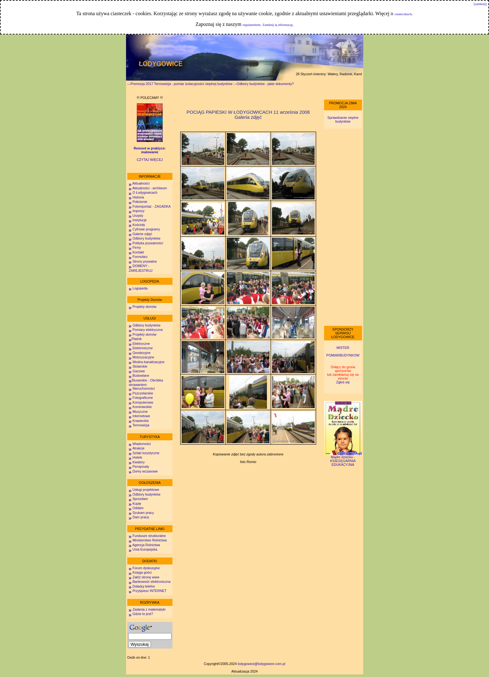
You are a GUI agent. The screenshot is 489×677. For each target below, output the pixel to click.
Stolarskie (139, 366)
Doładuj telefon (143, 586)
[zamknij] (480, 4)
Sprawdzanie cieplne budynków (342, 119)
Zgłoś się (343, 382)
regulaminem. (252, 25)
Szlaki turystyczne (145, 453)
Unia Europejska (144, 549)
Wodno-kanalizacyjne (148, 362)
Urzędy (137, 215)
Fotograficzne (142, 397)
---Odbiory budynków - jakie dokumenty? (263, 84)
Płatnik (137, 339)
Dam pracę (140, 517)
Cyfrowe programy (146, 229)
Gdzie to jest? (142, 614)
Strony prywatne (144, 261)
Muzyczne (140, 411)
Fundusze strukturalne (149, 536)
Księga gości (141, 572)
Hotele (137, 457)
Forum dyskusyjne (146, 568)
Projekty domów (144, 306)
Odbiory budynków (146, 238)
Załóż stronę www (145, 577)
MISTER (342, 348)
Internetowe (141, 416)
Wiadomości (141, 444)
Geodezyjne (141, 353)
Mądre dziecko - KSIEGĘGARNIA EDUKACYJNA (343, 459)
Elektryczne (141, 343)
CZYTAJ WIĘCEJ (150, 160)
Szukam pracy (143, 513)
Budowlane (140, 375)
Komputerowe (142, 402)
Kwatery (138, 462)
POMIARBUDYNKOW (342, 355)
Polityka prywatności (147, 243)
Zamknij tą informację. (278, 25)
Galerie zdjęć (142, 234)
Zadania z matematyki (148, 609)
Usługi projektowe (145, 489)
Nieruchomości (143, 388)
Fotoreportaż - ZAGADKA (151, 206)
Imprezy (138, 211)
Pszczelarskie (142, 393)
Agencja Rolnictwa (146, 545)
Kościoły (138, 225)
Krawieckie (140, 421)
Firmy (136, 247)
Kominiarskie (142, 407)
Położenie (139, 202)
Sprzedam (140, 499)
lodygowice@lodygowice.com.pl (261, 664)
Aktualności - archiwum (149, 188)
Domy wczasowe (145, 471)
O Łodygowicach (144, 192)
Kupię (136, 503)
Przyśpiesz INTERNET (149, 591)
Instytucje (139, 220)
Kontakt (138, 252)
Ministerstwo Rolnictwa (149, 540)
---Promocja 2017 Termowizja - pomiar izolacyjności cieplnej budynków (179, 84)
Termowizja (140, 425)
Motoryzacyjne (143, 357)
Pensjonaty (140, 466)
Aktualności (141, 183)
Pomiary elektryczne (147, 330)
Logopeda (139, 288)
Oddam (137, 508)
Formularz (140, 257)
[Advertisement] (343, 227)
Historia (138, 197)
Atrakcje (138, 448)
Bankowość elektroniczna (151, 581)
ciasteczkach (403, 14)
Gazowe (138, 371)
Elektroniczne (142, 348)
